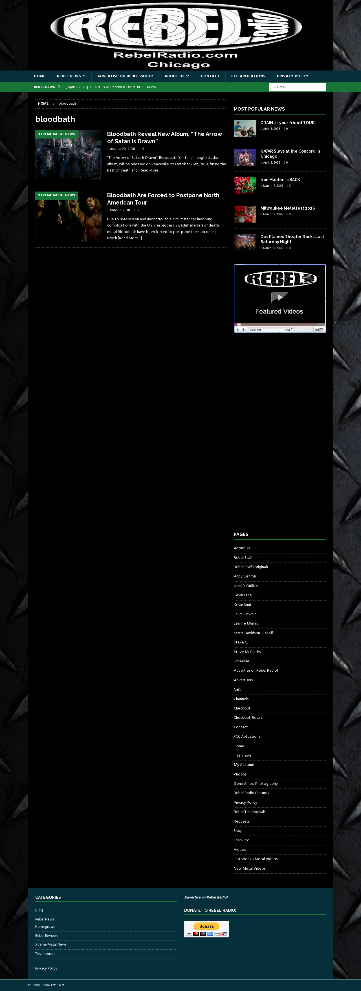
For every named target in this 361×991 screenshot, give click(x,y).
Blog (39, 910)
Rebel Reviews (46, 936)
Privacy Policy (293, 76)
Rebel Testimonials (249, 812)
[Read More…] (150, 170)
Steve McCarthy (247, 652)
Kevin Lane (243, 595)
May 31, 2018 (120, 210)
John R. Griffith (246, 586)
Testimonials (45, 954)
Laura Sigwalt (245, 614)
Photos (240, 774)
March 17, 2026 (273, 185)
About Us (174, 76)
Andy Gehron (245, 576)
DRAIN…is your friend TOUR (288, 122)
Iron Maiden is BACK (280, 179)
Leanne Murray (246, 623)
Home (39, 76)
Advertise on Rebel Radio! (125, 76)
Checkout (242, 708)
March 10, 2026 (273, 248)
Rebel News (69, 76)
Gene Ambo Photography (256, 784)
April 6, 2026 (271, 128)
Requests (241, 821)
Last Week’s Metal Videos (256, 859)
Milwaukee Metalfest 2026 (288, 208)
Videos (240, 850)
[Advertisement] (276, 437)
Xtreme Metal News (50, 945)
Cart (237, 689)
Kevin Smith (244, 605)
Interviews (242, 755)
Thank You (243, 840)
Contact (210, 76)
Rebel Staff (243, 558)
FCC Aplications (248, 76)
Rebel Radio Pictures (251, 793)
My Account (244, 765)
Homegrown (45, 927)
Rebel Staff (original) (251, 567)
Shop (238, 831)
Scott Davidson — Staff (253, 633)
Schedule (241, 661)
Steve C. (241, 642)
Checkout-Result (248, 718)
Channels (241, 699)
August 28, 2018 (122, 149)
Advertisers (243, 680)
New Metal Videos (249, 868)
